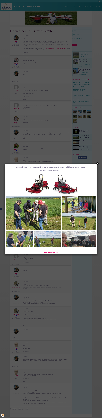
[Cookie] (3, 415)
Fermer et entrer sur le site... (51, 252)
